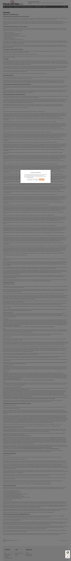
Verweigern (36, 179)
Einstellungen (30, 179)
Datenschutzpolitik (30, 177)
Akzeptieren (42, 179)
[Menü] (69, 551)
